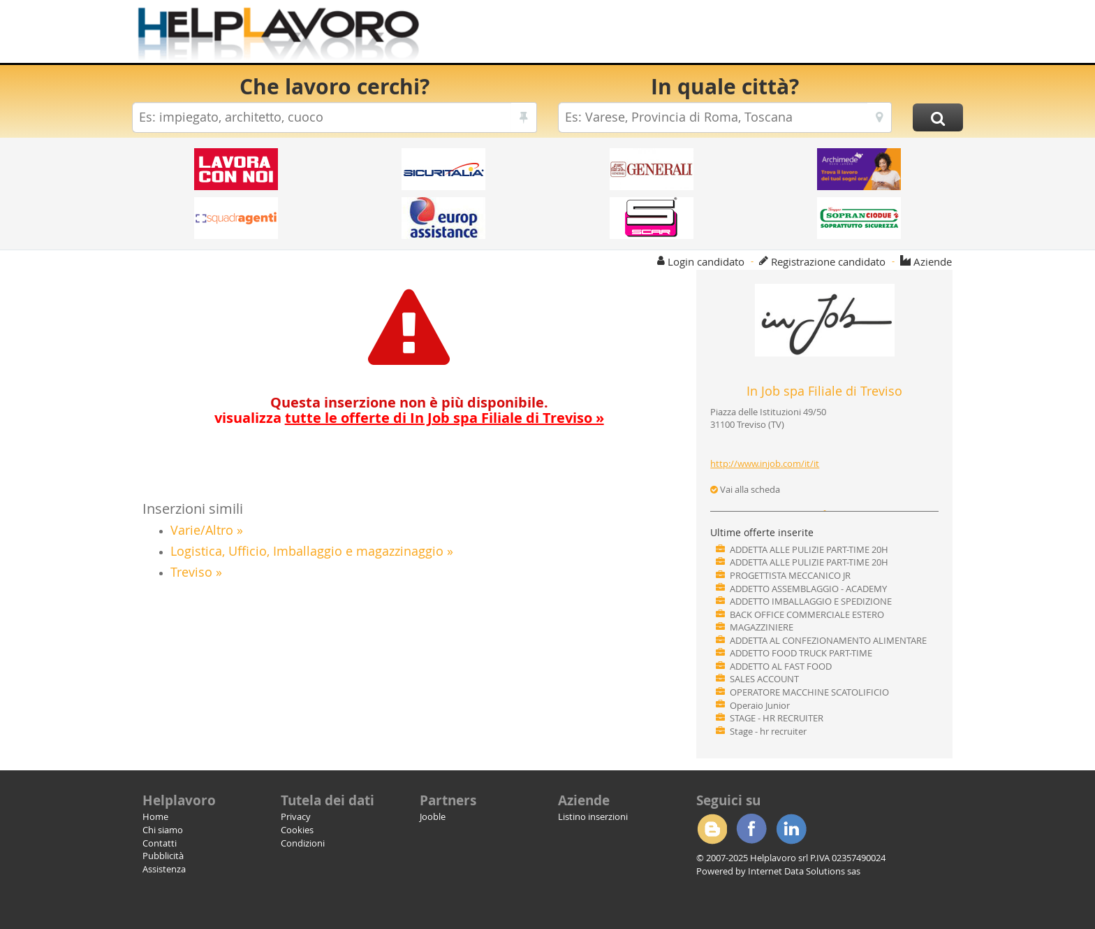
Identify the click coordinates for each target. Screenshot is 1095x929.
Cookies (297, 829)
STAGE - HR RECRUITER (776, 718)
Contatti (159, 843)
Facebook (751, 829)
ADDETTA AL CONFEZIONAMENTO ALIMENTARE (828, 640)
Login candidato (706, 261)
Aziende (932, 261)
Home (155, 816)
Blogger (711, 829)
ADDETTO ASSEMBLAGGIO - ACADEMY (808, 588)
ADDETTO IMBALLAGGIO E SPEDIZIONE (811, 601)
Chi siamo (162, 829)
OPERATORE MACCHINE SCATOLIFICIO (809, 692)
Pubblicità (163, 855)
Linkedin (791, 829)
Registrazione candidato (828, 261)
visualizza (409, 417)
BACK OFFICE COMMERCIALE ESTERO (807, 614)
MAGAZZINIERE (761, 627)
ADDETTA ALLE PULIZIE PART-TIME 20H (809, 549)
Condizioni (303, 843)
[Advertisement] (708, 35)
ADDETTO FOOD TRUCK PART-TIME (801, 653)
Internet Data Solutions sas (804, 871)
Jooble (433, 816)
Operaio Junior (760, 705)
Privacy (296, 816)
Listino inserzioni (593, 816)
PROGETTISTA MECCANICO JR (790, 575)
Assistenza (164, 869)
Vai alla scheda (745, 489)
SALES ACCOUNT (764, 678)
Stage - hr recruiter (768, 731)
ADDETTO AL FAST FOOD (781, 666)
